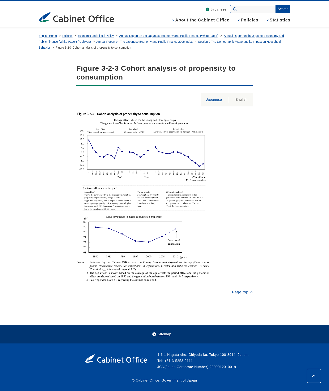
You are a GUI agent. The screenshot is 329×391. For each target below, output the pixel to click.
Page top (240, 292)
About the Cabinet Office (202, 20)
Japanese (219, 9)
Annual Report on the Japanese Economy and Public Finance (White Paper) (168, 35)
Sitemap (164, 334)
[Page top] (314, 376)
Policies (249, 20)
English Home (48, 35)
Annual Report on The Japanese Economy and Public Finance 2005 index (144, 41)
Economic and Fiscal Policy (96, 35)
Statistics (280, 20)
